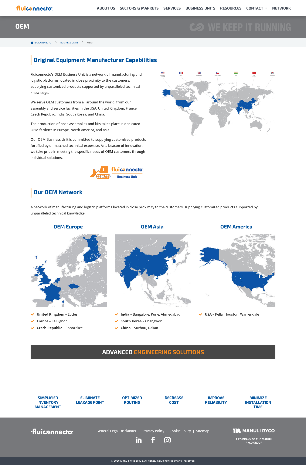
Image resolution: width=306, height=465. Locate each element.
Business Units (69, 42)
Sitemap (202, 431)
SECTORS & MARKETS (139, 8)
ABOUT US (106, 8)
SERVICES (172, 8)
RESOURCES (231, 8)
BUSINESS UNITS (200, 8)
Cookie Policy (180, 431)
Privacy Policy (153, 431)
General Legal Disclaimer (116, 431)
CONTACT (254, 8)
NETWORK (281, 8)
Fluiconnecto (41, 42)
